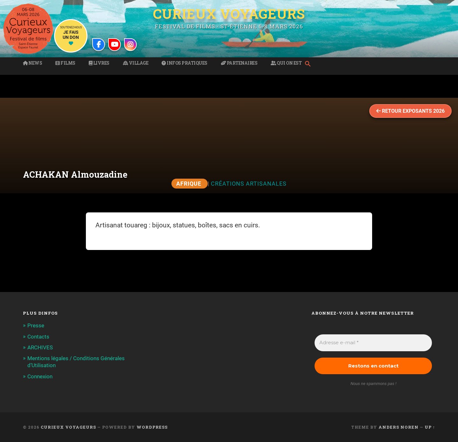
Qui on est (286, 63)
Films (65, 63)
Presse (35, 325)
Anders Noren (398, 427)
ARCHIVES (40, 347)
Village (136, 63)
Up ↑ (430, 427)
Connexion (39, 376)
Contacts (38, 336)
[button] (309, 64)
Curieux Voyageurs (229, 13)
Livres (99, 63)
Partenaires (239, 63)
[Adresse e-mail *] (373, 342)
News (32, 63)
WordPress (152, 427)
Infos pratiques (184, 63)
